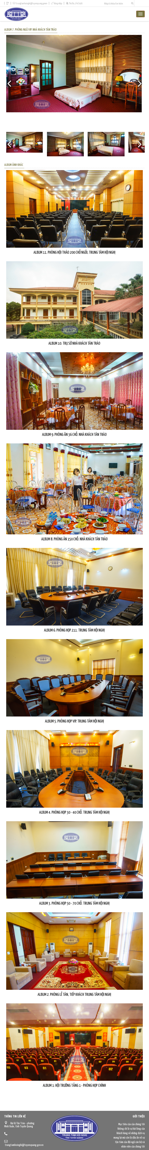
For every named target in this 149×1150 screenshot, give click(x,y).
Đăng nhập (58, 3)
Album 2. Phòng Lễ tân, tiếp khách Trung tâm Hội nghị (74, 995)
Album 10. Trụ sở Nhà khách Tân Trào (74, 343)
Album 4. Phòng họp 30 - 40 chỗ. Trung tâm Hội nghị (74, 812)
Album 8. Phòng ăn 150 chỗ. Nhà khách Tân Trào (74, 539)
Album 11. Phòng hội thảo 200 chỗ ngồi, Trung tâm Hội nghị (74, 252)
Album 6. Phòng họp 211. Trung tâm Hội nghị (74, 630)
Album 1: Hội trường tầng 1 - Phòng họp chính (74, 1086)
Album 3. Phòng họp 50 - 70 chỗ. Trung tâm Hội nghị (74, 903)
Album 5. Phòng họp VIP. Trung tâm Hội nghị (74, 721)
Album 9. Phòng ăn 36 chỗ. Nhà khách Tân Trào (74, 435)
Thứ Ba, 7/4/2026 (75, 3)
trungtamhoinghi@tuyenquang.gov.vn (31, 3)
